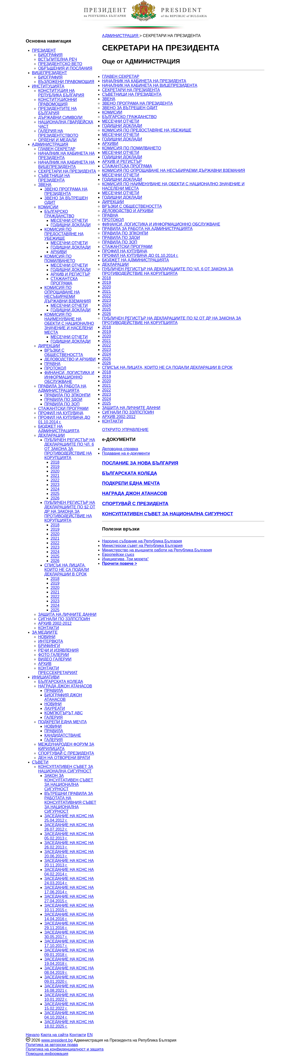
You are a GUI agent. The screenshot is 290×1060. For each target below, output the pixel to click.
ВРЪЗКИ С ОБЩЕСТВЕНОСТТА (63, 352)
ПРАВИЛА (53, 690)
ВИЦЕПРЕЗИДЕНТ (49, 73)
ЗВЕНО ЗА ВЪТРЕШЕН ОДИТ (130, 108)
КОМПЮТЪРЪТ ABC (63, 713)
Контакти (77, 1035)
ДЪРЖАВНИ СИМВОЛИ (60, 117)
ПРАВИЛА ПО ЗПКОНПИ (67, 395)
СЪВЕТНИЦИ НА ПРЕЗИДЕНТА (54, 178)
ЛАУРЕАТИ (54, 708)
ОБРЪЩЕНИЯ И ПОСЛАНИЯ (65, 68)
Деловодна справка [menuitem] (120, 449)
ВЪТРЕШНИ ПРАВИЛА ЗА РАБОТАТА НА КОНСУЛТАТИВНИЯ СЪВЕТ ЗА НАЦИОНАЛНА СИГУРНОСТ (70, 802)
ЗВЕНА (44, 185)
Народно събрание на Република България (142, 541)
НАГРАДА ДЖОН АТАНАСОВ (65, 686)
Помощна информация (47, 1054)
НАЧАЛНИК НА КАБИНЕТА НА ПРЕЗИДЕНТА (144, 81)
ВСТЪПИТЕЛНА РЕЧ (57, 59)
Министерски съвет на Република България (142, 545)
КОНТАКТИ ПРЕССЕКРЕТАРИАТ (58, 670)
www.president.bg (57, 1040)
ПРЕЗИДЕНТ (44, 50)
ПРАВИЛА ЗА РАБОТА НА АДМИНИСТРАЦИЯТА (62, 388)
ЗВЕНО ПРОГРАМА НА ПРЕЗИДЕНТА (65, 191)
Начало (33, 1035)
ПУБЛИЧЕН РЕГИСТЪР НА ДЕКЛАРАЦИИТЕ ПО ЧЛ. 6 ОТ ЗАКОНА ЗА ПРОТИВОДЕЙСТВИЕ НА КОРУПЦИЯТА (69, 449)
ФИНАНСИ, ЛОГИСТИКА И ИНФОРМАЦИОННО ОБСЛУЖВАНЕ (69, 377)
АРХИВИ (59, 252)
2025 (55, 493)
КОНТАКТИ (48, 628)
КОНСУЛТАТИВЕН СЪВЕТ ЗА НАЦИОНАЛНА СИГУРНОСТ (65, 769)
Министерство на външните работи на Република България (157, 550)
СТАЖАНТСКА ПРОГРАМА (64, 281)
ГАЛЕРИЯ (53, 717)
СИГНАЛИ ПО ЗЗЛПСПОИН (64, 619)
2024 (55, 489)
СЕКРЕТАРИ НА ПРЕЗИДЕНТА (67, 171)
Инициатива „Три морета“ (125, 559)
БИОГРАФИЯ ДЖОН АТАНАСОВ (63, 697)
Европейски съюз (118, 554)
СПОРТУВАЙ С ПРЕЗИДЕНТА (66, 753)
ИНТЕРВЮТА (50, 641)
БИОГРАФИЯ (50, 55)
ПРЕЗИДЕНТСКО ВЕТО (60, 64)
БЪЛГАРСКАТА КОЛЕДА (60, 681)
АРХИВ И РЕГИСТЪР (70, 274)
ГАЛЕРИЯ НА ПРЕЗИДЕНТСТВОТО (58, 133)
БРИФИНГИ (49, 646)
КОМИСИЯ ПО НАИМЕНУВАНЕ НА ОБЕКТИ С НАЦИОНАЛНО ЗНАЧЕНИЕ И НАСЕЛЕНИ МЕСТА (69, 323)
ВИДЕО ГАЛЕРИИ (55, 659)
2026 (55, 498)
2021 (55, 476)
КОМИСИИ (48, 207)
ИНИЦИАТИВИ (46, 677)
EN (89, 1035)
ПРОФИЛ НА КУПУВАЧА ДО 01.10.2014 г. (140, 255)
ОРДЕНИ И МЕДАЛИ (57, 140)
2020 (55, 471)
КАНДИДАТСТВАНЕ (62, 735)
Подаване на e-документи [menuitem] (126, 453)
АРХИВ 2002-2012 (55, 623)
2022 (55, 480)
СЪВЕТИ (40, 762)
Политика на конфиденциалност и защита (65, 1049)
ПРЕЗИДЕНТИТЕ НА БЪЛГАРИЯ (57, 110)
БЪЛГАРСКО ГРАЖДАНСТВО (59, 213)
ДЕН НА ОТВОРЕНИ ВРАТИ (64, 758)
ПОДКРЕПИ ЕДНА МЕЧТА (62, 722)
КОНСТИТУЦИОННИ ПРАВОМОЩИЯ (57, 101)
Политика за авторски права (52, 1045)
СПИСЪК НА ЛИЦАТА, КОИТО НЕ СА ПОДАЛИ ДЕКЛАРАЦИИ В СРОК (66, 569)
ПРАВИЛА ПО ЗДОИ (63, 399)
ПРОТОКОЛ (55, 368)
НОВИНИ (46, 637)
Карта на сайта (54, 1035)
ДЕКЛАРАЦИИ (51, 435)
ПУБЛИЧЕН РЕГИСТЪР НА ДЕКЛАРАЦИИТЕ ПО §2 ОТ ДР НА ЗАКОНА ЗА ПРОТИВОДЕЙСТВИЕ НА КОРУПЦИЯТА (69, 511)
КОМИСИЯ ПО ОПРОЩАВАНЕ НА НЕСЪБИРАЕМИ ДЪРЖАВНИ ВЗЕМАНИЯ (67, 294)
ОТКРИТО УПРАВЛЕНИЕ (125, 430)
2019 (55, 467)
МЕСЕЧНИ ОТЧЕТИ (69, 220)
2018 (55, 462)
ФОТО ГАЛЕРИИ (53, 655)
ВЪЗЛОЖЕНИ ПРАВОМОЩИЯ (66, 82)
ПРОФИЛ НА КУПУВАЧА (60, 413)
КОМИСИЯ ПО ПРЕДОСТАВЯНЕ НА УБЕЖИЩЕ (64, 234)
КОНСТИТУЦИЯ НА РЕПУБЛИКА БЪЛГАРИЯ (61, 93)
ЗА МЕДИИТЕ (45, 632)
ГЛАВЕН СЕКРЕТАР (57, 149)
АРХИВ (44, 664)
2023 (55, 484)
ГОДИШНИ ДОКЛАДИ (71, 225)
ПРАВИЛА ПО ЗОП (62, 404)
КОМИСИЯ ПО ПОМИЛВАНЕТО (59, 258)
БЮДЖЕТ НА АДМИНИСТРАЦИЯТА (59, 428)
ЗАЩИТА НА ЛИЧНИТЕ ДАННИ (67, 614)
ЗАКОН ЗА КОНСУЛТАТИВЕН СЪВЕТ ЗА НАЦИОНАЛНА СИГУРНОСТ (68, 782)
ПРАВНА (52, 364)
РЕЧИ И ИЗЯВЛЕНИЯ (58, 650)
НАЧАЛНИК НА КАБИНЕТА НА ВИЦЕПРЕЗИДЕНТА (66, 164)
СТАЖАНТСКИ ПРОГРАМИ (63, 408)
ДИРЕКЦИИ (49, 346)
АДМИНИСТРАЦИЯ (50, 144)
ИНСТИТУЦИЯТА (48, 86)
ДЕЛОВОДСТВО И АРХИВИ (70, 359)
